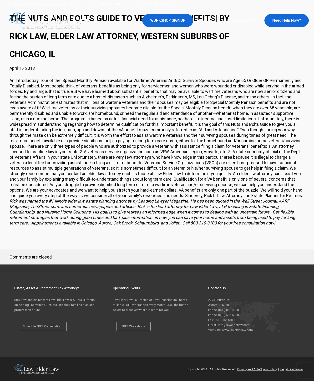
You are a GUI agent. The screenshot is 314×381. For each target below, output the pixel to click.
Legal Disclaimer (291, 369)
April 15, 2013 (22, 68)
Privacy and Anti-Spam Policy (257, 369)
